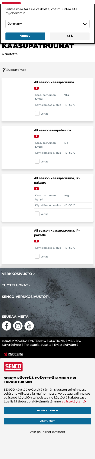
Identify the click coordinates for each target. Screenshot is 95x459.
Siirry (25, 36)
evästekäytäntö (74, 401)
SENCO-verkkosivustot (25, 297)
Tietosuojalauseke (38, 345)
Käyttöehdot (12, 345)
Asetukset (47, 421)
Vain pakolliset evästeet (47, 432)
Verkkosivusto (17, 274)
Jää (70, 36)
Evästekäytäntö (66, 345)
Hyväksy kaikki (47, 410)
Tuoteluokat (15, 285)
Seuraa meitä (15, 317)
